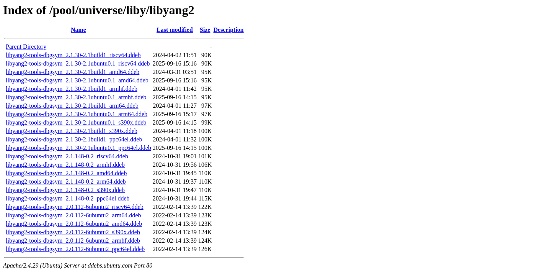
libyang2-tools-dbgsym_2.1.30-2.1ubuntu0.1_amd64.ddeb (77, 80)
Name (78, 29)
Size (205, 29)
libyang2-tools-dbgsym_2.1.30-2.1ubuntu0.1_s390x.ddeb (76, 122)
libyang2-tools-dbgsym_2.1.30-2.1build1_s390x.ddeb (71, 131)
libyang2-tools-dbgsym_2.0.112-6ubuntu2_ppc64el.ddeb (75, 249)
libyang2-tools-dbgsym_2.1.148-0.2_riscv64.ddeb (67, 156)
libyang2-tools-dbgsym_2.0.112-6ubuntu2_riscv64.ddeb (74, 207)
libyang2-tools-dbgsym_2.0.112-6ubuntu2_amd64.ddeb (74, 223)
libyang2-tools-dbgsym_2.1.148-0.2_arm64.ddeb (66, 181)
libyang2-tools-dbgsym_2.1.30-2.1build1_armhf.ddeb (71, 88)
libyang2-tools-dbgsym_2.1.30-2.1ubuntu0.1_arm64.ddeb (76, 114)
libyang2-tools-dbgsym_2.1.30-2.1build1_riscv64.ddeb (73, 55)
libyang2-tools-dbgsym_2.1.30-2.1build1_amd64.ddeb (72, 72)
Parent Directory (26, 46)
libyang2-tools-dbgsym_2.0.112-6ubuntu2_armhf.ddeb (73, 240)
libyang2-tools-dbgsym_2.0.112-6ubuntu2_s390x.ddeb (73, 232)
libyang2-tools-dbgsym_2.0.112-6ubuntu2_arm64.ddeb (73, 215)
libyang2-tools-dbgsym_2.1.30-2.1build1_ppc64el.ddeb (74, 139)
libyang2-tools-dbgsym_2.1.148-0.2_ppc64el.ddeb (68, 198)
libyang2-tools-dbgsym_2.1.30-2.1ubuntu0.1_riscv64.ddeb (78, 63)
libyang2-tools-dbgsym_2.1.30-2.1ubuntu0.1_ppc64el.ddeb (78, 148)
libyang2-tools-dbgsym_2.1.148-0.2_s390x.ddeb (65, 190)
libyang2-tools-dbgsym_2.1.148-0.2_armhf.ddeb (65, 164)
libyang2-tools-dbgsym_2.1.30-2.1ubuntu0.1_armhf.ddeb (76, 97)
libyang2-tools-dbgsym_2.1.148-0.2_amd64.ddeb (66, 173)
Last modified (174, 29)
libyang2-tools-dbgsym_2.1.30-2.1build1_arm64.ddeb (72, 105)
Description (229, 29)
